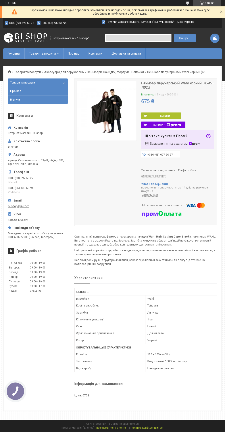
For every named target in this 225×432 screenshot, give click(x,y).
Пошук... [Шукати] (184, 38)
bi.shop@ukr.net (18, 206)
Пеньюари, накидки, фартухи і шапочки (115, 72)
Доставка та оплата (126, 53)
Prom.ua (134, 423)
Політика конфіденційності (147, 427)
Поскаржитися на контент (112, 427)
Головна (14, 53)
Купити (165, 116)
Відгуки (15, 99)
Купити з (167, 125)
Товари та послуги (42, 53)
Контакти (95, 53)
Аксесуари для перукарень (64, 72)
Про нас (73, 53)
